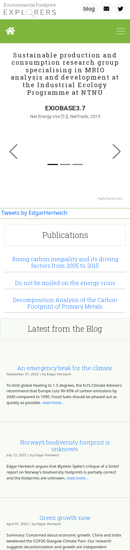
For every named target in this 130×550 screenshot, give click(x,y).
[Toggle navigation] (120, 31)
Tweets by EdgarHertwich (34, 213)
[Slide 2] (77, 164)
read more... (53, 402)
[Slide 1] (65, 164)
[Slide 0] (52, 164)
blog (89, 8)
